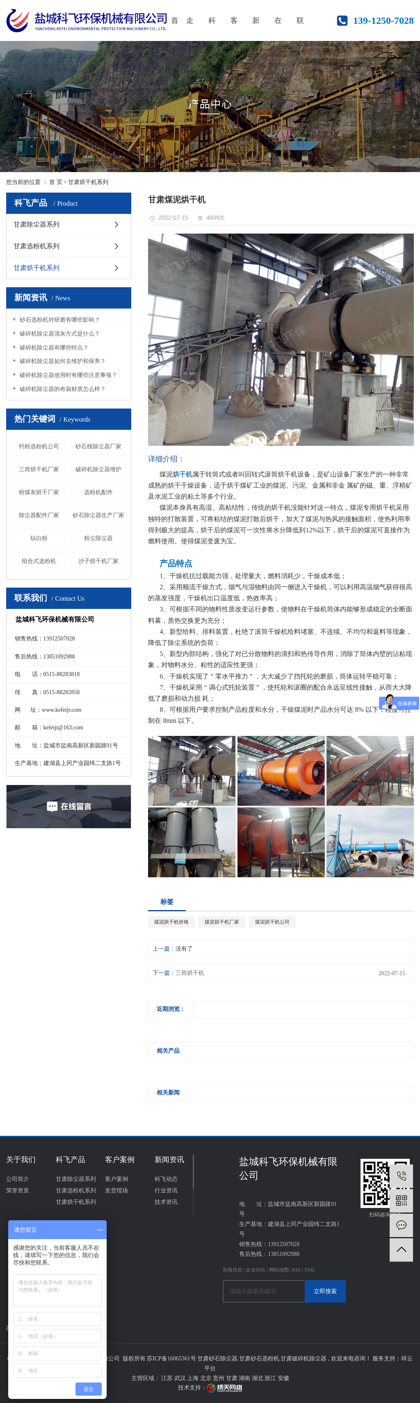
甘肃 (232, 1378)
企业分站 (255, 1270)
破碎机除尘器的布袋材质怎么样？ (62, 389)
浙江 (271, 1378)
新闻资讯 (256, 28)
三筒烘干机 (190, 973)
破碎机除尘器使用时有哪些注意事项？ (67, 375)
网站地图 (279, 1270)
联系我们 (300, 28)
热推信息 (232, 1270)
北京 (206, 1378)
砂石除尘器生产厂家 (98, 515)
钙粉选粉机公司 (39, 446)
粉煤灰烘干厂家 (39, 492)
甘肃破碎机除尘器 (303, 1358)
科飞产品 (212, 28)
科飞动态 (166, 1179)
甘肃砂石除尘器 (217, 1358)
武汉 (180, 1378)
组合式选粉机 (39, 561)
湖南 (245, 1378)
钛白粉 (39, 538)
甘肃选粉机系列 (36, 246)
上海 (193, 1378)
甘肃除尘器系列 (36, 224)
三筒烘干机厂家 (39, 469)
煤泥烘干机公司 (272, 922)
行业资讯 (166, 1190)
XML (309, 1270)
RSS (296, 1270)
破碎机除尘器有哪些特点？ (53, 348)
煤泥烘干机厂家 (222, 922)
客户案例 (234, 28)
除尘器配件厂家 (39, 515)
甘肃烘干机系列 (88, 182)
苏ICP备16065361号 (171, 1358)
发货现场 (116, 1190)
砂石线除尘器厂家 (98, 446)
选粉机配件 (98, 492)
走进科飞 (190, 28)
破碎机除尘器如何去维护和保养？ (62, 361)
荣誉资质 (17, 1190)
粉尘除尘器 (98, 538)
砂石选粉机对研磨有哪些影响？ (59, 320)
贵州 (219, 1378)
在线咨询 (278, 28)
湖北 (258, 1378)
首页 (174, 28)
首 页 (55, 182)
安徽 (283, 1378)
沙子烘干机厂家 (98, 561)
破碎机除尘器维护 (98, 469)
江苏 (167, 1378)
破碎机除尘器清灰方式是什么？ (59, 334)
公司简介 (17, 1179)
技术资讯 (166, 1202)
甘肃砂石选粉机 (259, 1358)
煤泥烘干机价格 (171, 922)
